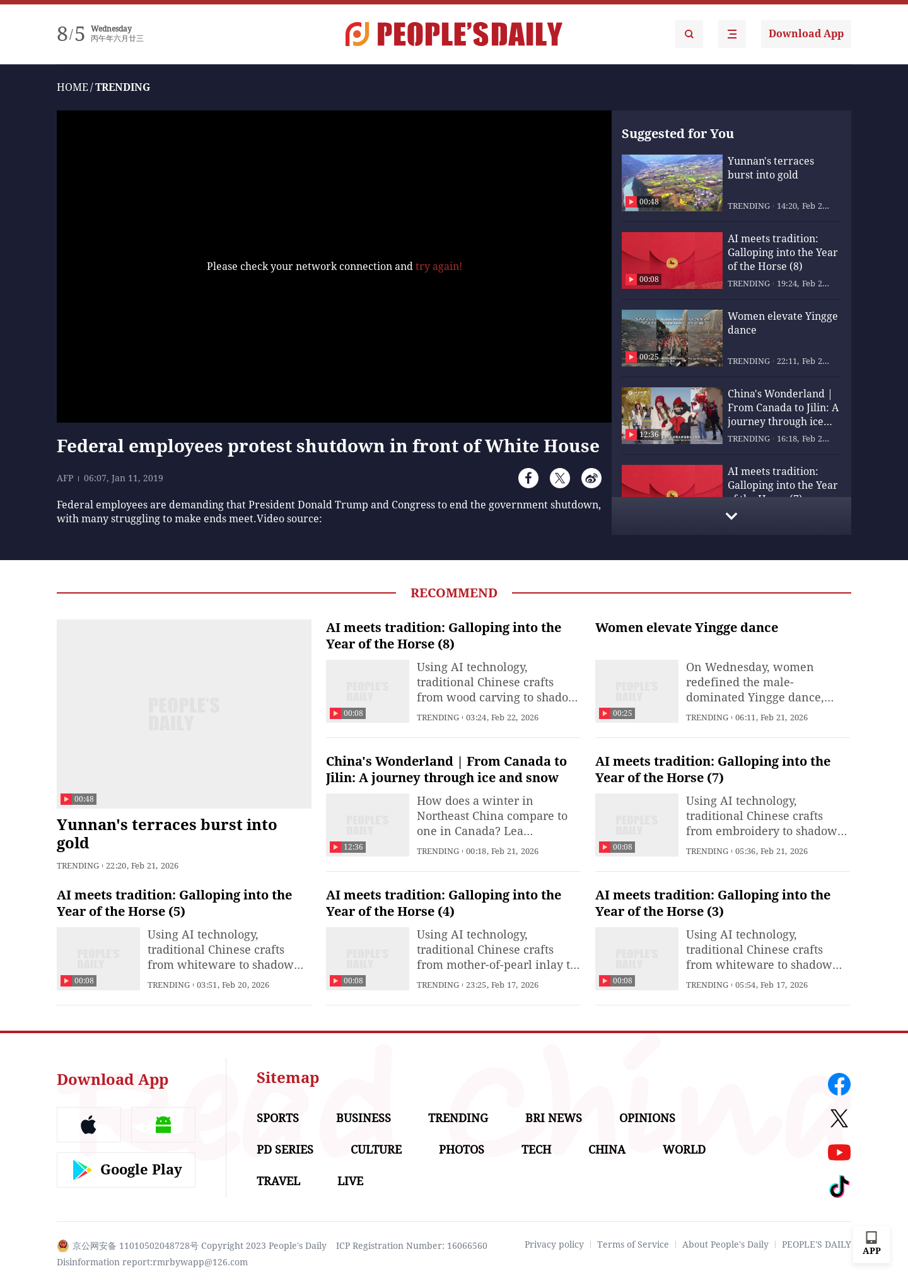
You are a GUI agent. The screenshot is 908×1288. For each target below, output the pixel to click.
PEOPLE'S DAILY (816, 1244)
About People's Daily (725, 1244)
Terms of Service (633, 1244)
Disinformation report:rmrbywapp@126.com (152, 1262)
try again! (439, 266)
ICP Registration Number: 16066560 (411, 1246)
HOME (72, 87)
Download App (806, 34)
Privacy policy (554, 1244)
